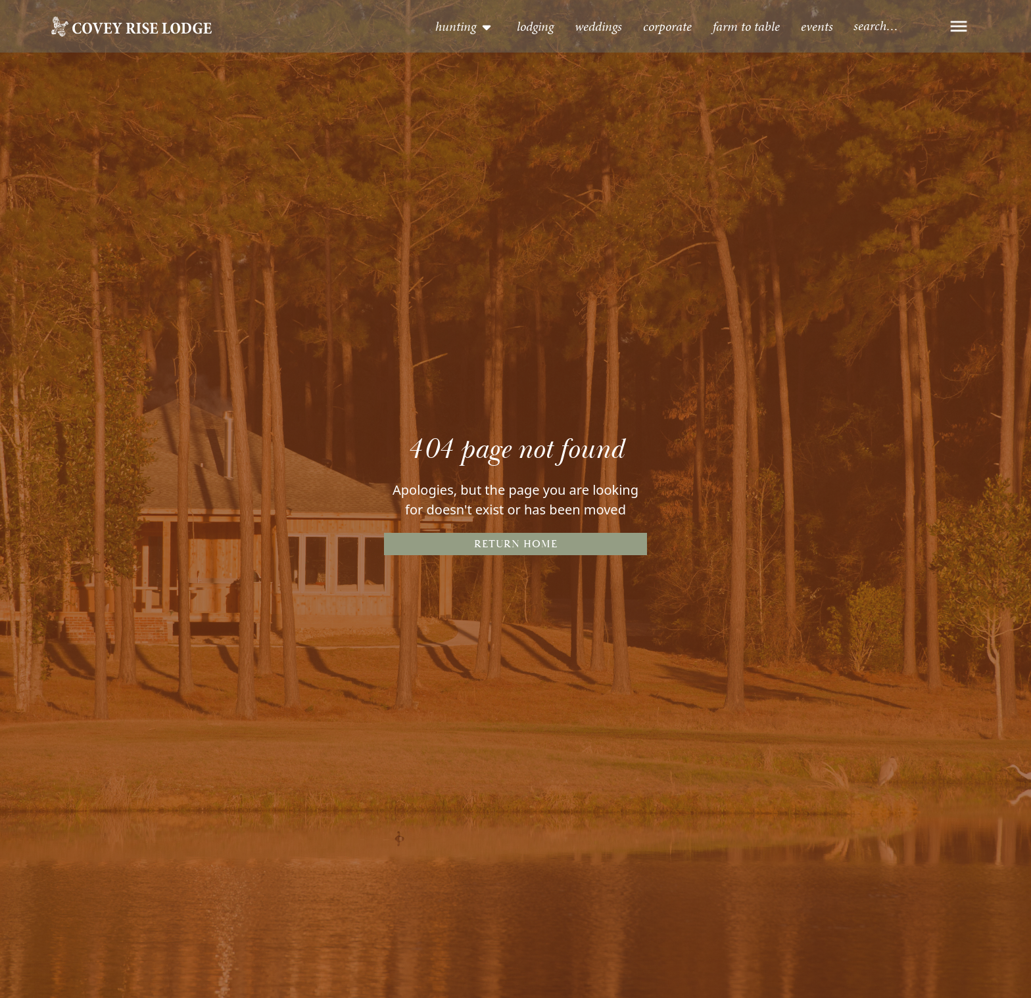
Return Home (516, 544)
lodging (535, 26)
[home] (131, 26)
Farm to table (746, 26)
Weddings (598, 26)
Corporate (667, 26)
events (817, 26)
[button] (464, 26)
